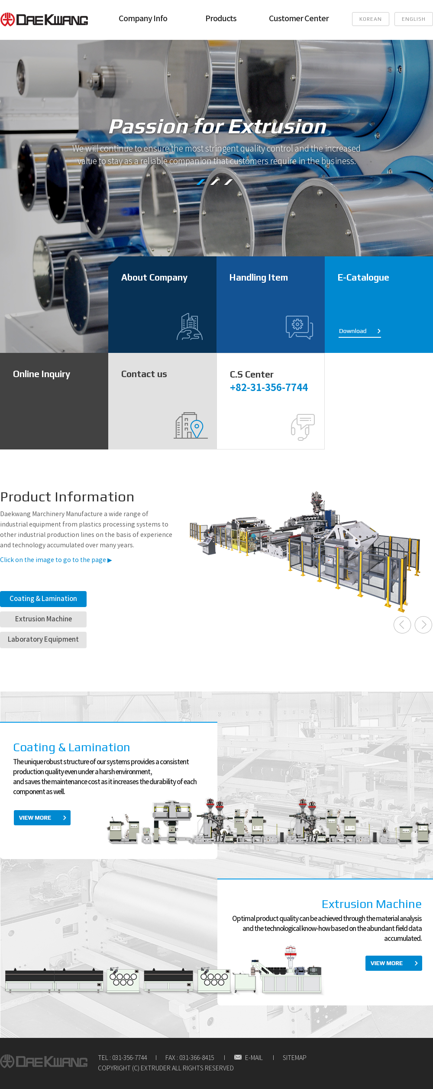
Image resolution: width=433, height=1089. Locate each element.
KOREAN (370, 19)
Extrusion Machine (43, 619)
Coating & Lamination (43, 599)
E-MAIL (248, 1058)
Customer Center (299, 18)
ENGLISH (414, 19)
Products (220, 18)
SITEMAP (295, 1058)
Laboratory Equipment (43, 639)
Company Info (143, 18)
